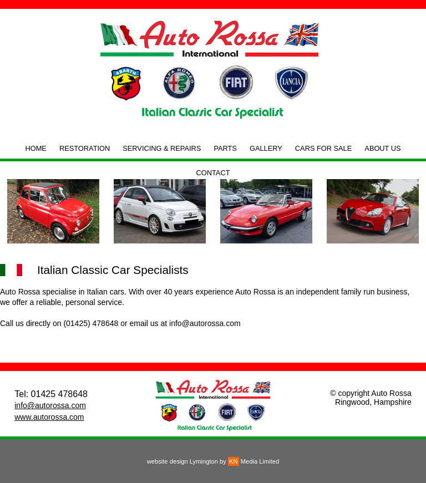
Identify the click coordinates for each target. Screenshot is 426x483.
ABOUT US (382, 148)
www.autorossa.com (49, 417)
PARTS (225, 148)
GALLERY (266, 148)
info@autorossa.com (50, 405)
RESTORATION (84, 148)
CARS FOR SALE (323, 148)
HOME (35, 148)
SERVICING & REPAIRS (162, 148)
